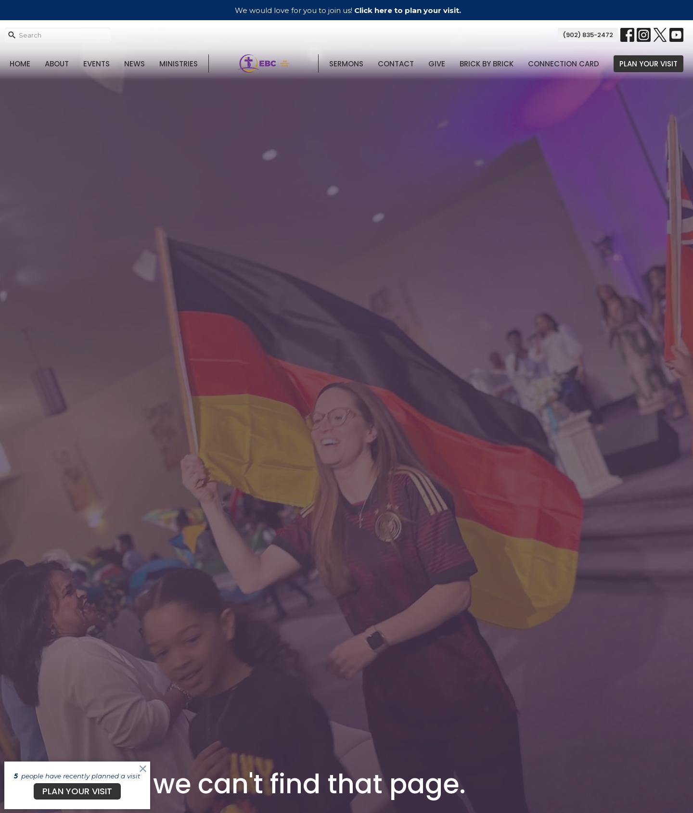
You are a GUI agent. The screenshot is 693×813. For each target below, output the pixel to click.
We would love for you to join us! (348, 10)
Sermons (346, 64)
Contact (396, 64)
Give (436, 64)
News (134, 64)
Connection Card (563, 64)
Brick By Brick (486, 64)
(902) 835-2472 (588, 34)
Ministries (178, 64)
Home (20, 64)
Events (96, 64)
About (57, 64)
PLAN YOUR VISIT (648, 64)
